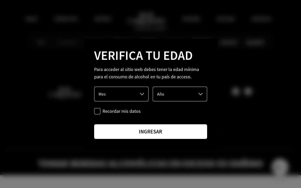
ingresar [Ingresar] (150, 131)
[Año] (180, 94)
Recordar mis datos (122, 111)
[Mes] (121, 94)
